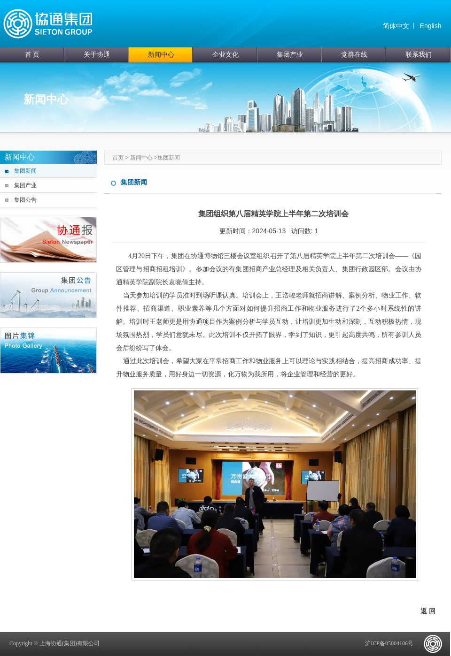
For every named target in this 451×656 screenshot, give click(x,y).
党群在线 (354, 54)
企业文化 (225, 54)
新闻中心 (161, 54)
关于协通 (97, 54)
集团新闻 (25, 171)
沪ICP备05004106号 (389, 643)
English (431, 26)
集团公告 (25, 200)
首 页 (32, 54)
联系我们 (418, 54)
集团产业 (290, 54)
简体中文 (396, 26)
